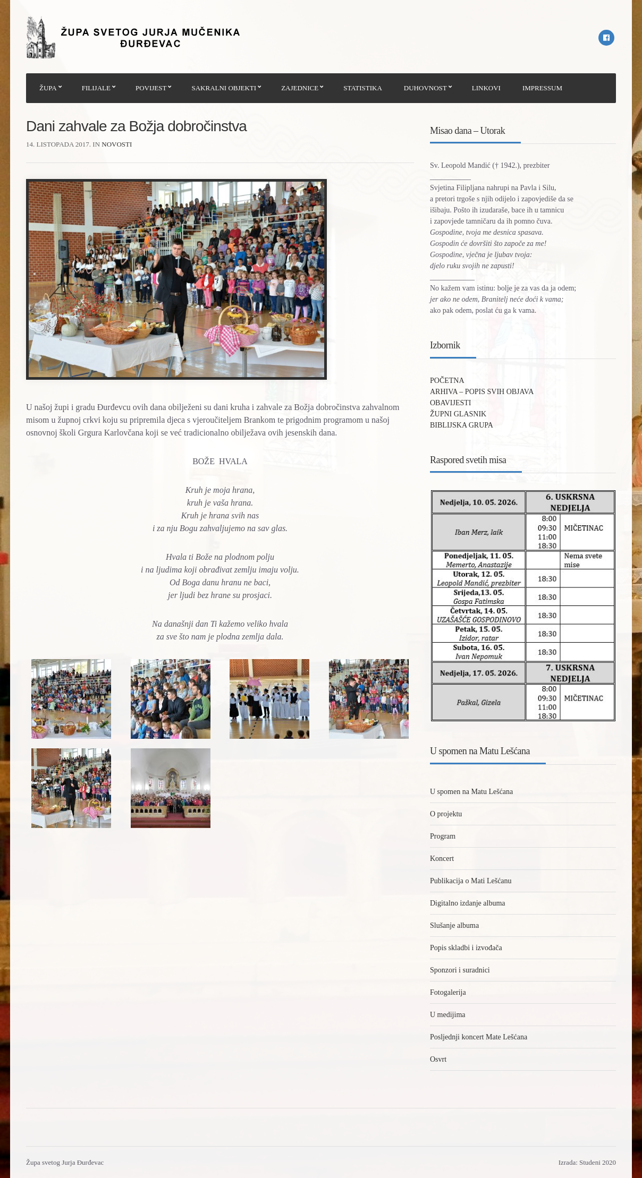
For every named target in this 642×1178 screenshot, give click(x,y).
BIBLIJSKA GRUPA (461, 425)
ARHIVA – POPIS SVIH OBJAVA (482, 392)
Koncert (442, 859)
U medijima (448, 1015)
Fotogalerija (448, 992)
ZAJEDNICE (299, 88)
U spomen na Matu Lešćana (471, 792)
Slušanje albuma (454, 925)
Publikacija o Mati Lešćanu (471, 881)
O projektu (446, 814)
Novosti (117, 144)
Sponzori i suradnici (460, 970)
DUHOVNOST (425, 88)
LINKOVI (486, 88)
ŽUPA (48, 88)
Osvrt (438, 1059)
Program (442, 836)
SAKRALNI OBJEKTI (223, 88)
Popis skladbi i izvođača (466, 948)
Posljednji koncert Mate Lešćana (478, 1037)
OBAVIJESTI (450, 403)
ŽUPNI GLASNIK (458, 414)
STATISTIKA (362, 88)
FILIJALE (96, 88)
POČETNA (447, 381)
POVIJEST (151, 88)
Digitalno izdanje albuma (467, 903)
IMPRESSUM (542, 88)
